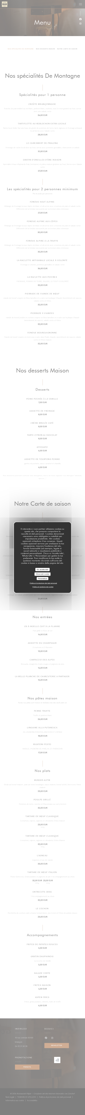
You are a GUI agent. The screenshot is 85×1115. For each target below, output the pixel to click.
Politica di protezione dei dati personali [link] (43, 583)
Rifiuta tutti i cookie (42, 574)
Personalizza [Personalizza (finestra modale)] (42, 578)
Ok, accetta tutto (42, 569)
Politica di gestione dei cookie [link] (43, 587)
